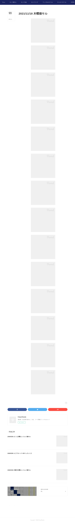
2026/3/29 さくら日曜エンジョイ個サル (19, 436)
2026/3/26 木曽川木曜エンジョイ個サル (19, 470)
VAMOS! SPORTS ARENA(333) (30, 397)
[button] (9, 2)
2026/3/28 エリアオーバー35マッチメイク (20, 453)
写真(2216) (21, 397)
